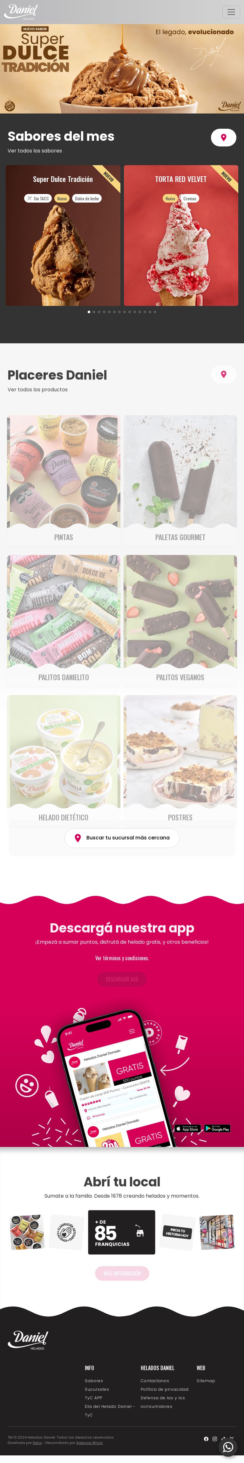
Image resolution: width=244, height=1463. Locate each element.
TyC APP (93, 1398)
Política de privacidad (165, 1389)
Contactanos (155, 1380)
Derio (37, 1442)
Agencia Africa (89, 1442)
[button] (89, 312)
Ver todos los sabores (35, 150)
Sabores (94, 1380)
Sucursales (97, 1389)
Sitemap (206, 1380)
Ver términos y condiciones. (122, 958)
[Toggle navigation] (231, 12)
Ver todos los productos (38, 411)
